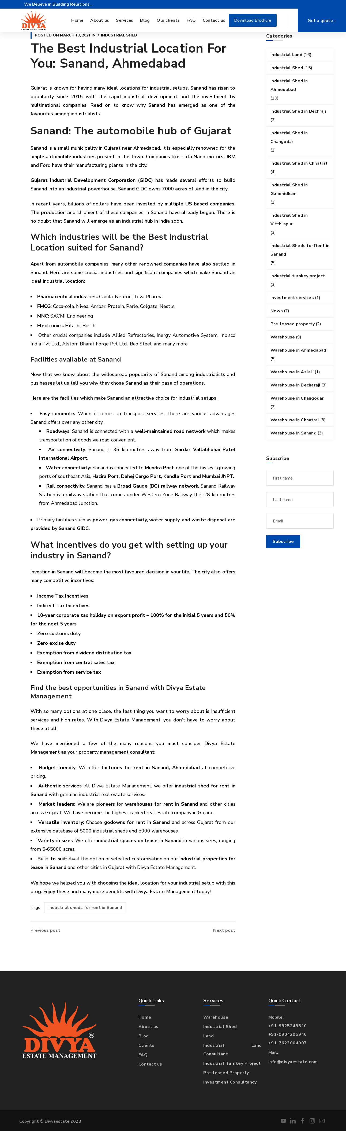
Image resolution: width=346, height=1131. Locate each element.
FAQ (143, 1055)
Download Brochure (252, 20)
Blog (143, 1036)
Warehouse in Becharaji (295, 385)
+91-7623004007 (287, 1043)
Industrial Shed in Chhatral (299, 163)
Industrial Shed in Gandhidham (289, 189)
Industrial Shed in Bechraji (298, 111)
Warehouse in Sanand (293, 433)
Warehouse (282, 337)
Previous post (45, 930)
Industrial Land (286, 55)
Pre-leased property (292, 324)
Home (144, 1017)
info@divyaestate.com (293, 1062)
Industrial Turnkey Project (232, 1063)
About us (148, 1027)
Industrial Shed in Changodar (289, 137)
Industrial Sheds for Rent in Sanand (299, 250)
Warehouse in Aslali (292, 372)
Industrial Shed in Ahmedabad (289, 85)
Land (208, 1036)
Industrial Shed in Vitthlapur (289, 219)
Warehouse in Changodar (297, 398)
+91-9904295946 (287, 1034)
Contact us (150, 1064)
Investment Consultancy (230, 1082)
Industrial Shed (119, 35)
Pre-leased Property (226, 1073)
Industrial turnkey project (297, 276)
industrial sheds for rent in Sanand (85, 908)
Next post (224, 930)
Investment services (292, 298)
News (276, 311)
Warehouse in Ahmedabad (298, 350)
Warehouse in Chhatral (294, 420)
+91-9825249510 (287, 1026)
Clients (146, 1045)
